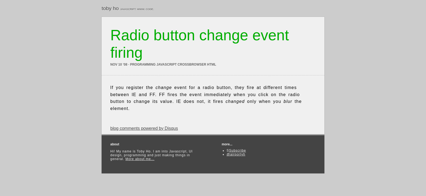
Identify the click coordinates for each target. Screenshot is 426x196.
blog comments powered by (144, 128)
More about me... (140, 159)
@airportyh (236, 154)
